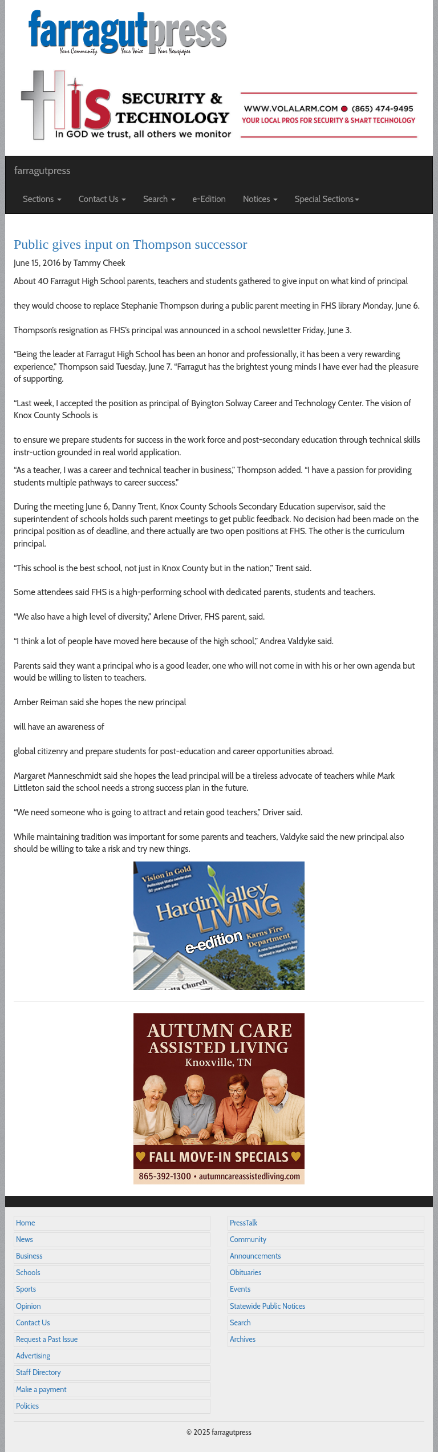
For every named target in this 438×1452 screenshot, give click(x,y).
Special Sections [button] (327, 199)
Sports (26, 1289)
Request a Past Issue (47, 1339)
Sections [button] (42, 199)
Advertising (33, 1356)
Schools (28, 1272)
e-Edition (209, 199)
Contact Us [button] (102, 199)
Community (248, 1239)
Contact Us (33, 1322)
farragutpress (42, 170)
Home (25, 1223)
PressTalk (243, 1223)
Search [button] (159, 199)
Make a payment (41, 1389)
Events (240, 1289)
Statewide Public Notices (267, 1306)
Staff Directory (38, 1372)
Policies (27, 1406)
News (24, 1239)
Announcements (255, 1256)
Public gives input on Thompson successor (131, 244)
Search (240, 1322)
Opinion (28, 1306)
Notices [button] (260, 199)
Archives (243, 1339)
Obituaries (245, 1272)
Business (29, 1256)
